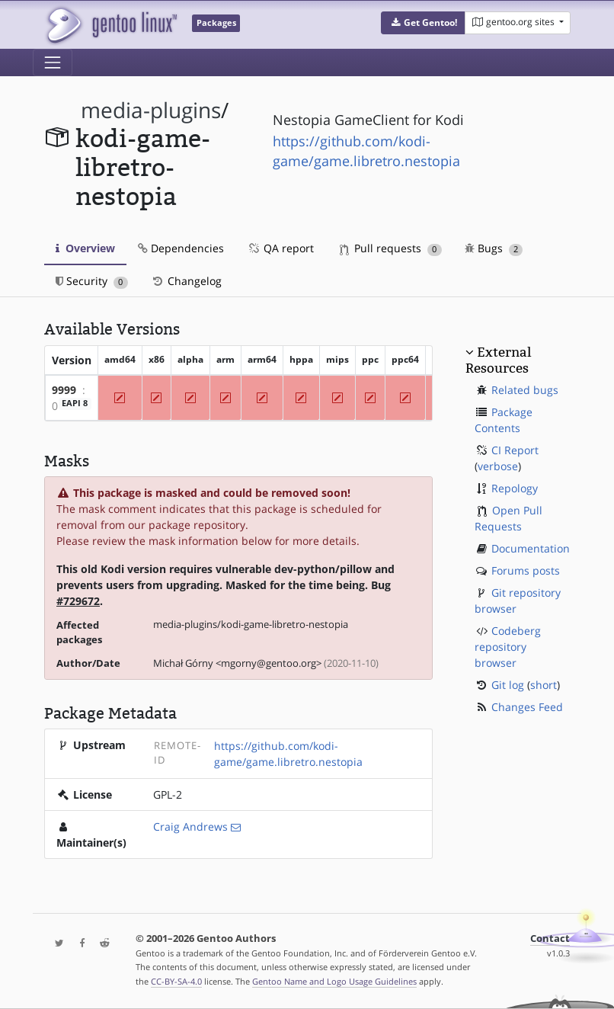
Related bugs (524, 390)
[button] (423, 22)
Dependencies (181, 248)
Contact (550, 938)
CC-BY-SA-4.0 (176, 981)
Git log (507, 684)
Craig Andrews (190, 826)
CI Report (515, 450)
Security (92, 281)
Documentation (530, 548)
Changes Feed (527, 707)
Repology (514, 488)
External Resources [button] (498, 359)
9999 (64, 390)
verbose (498, 466)
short (543, 684)
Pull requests (391, 248)
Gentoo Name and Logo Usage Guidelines (334, 981)
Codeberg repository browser (508, 646)
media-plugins (151, 110)
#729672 (78, 601)
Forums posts (525, 570)
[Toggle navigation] (52, 62)
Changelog (186, 281)
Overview (85, 248)
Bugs (494, 248)
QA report (280, 248)
